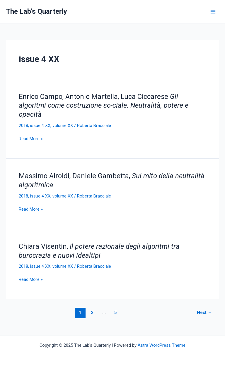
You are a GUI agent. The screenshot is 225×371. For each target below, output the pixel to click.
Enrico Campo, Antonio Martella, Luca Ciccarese (103, 105)
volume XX (62, 125)
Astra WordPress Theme (161, 345)
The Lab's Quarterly (36, 11)
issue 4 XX (40, 125)
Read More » (31, 138)
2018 (23, 125)
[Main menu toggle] (213, 12)
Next (204, 312)
